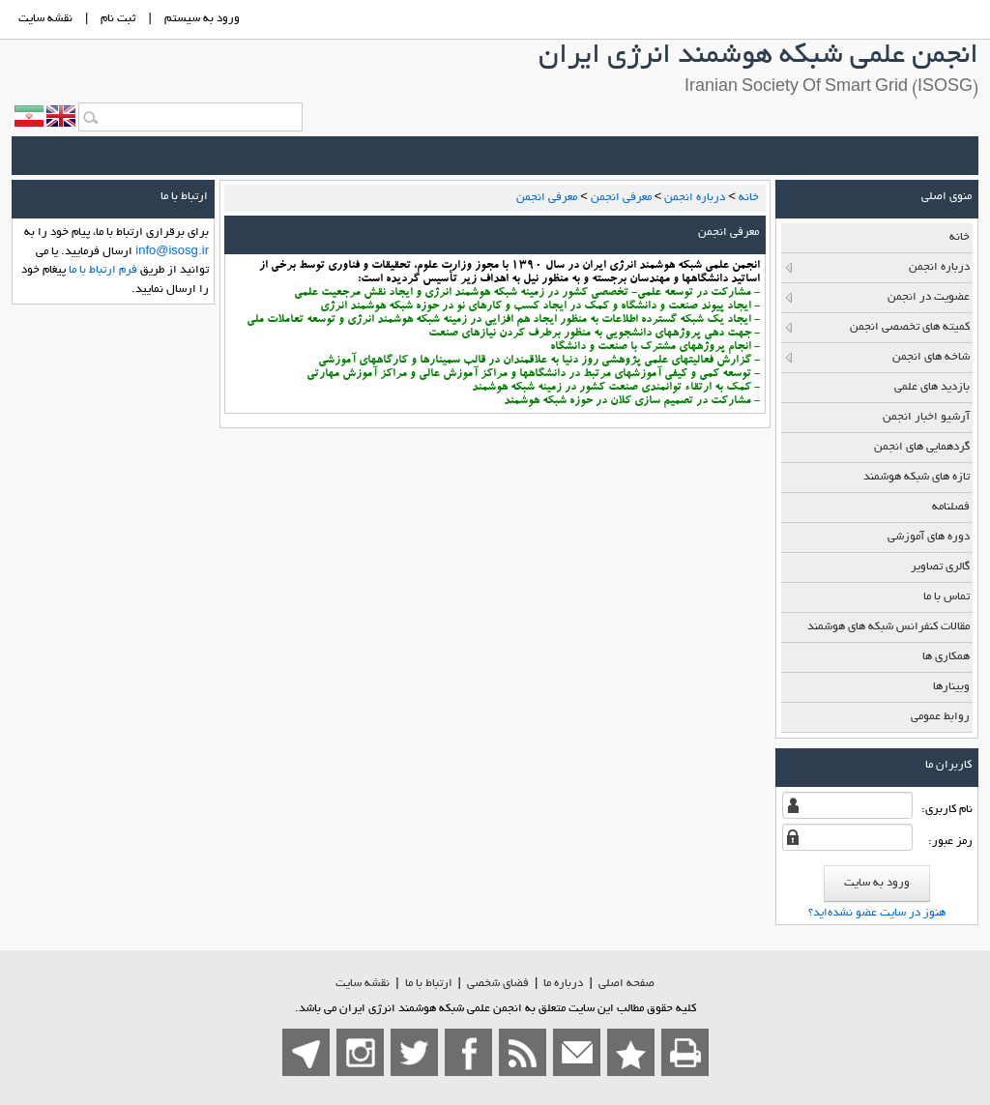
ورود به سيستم (202, 19)
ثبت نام (118, 19)
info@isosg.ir (172, 252)
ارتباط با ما (428, 983)
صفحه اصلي (626, 983)
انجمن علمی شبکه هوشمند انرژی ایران (758, 57)
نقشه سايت (45, 19)
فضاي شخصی (498, 983)
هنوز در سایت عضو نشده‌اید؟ (877, 913)
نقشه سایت (362, 983)
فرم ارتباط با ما (103, 270)
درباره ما (563, 983)
